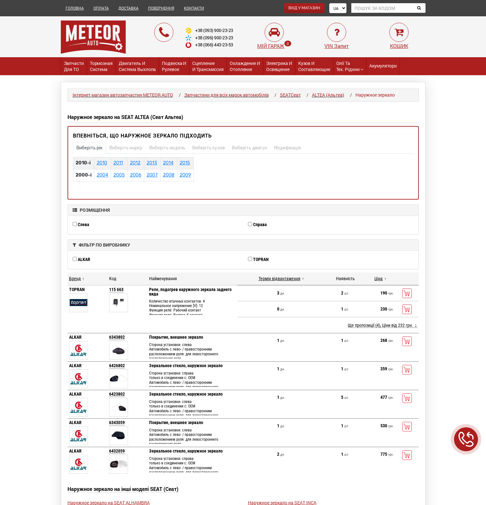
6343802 (117, 337)
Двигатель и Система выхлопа (137, 66)
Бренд (75, 278)
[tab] (243, 210)
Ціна (378, 278)
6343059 (117, 422)
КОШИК (399, 46)
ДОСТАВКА (128, 8)
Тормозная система (101, 66)
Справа (257, 224)
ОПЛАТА (101, 8)
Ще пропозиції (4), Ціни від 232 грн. (380, 325)
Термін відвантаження (279, 278)
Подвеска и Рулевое (174, 66)
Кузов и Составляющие (314, 66)
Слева (81, 224)
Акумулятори (383, 66)
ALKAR (81, 259)
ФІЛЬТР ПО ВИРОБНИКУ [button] (101, 245)
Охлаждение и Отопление (245, 66)
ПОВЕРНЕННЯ (161, 8)
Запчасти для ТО (74, 66)
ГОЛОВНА (75, 8)
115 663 (116, 289)
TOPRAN (258, 259)
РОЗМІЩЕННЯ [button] (91, 210)
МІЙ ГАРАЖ (270, 46)
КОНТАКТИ (194, 8)
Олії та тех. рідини (349, 66)
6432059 (117, 451)
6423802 (117, 394)
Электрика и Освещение (279, 66)
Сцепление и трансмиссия (208, 66)
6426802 (117, 365)
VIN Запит (336, 46)
